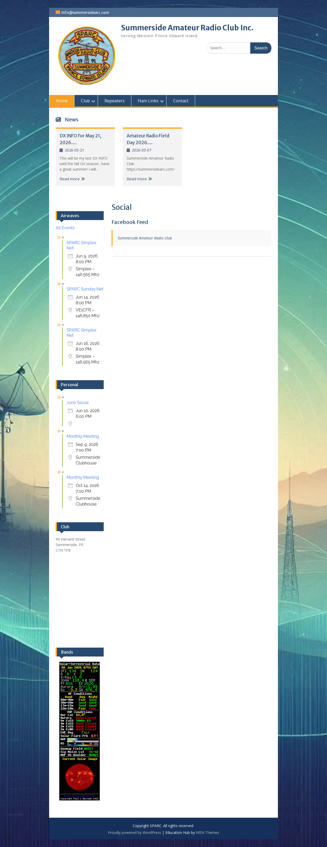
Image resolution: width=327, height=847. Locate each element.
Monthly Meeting (83, 436)
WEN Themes (207, 832)
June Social (78, 402)
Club (85, 101)
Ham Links (148, 101)
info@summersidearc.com (85, 12)
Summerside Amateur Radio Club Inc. (187, 27)
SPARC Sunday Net (85, 289)
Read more (70, 178)
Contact (180, 101)
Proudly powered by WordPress (134, 832)
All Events (65, 227)
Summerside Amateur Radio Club (145, 237)
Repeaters (114, 101)
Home (62, 101)
